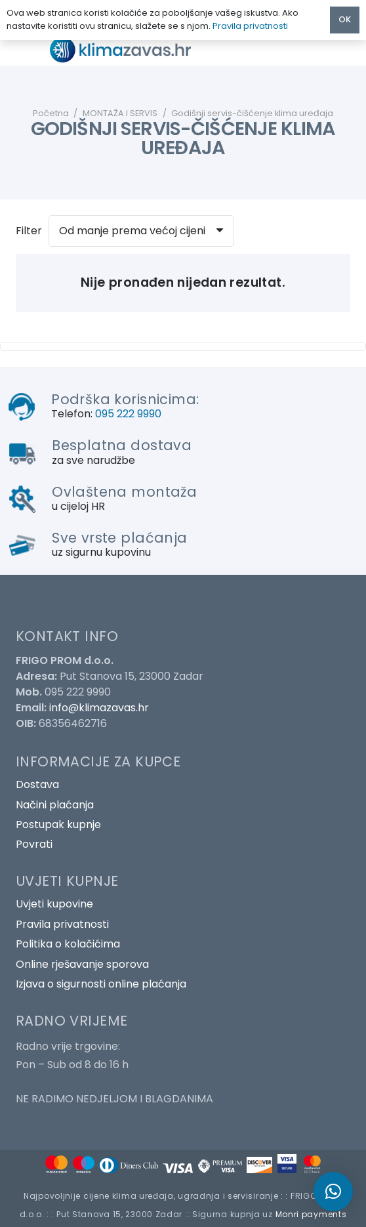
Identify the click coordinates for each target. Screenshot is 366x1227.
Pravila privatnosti (62, 924)
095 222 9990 (128, 413)
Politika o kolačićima (68, 943)
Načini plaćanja (55, 804)
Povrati (34, 844)
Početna (51, 113)
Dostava (37, 784)
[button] (333, 1191)
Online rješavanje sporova (82, 964)
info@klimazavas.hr (99, 707)
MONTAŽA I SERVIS (120, 113)
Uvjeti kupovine (54, 903)
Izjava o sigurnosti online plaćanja (101, 983)
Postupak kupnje (58, 824)
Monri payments (311, 1214)
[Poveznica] (132, 49)
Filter (29, 230)
